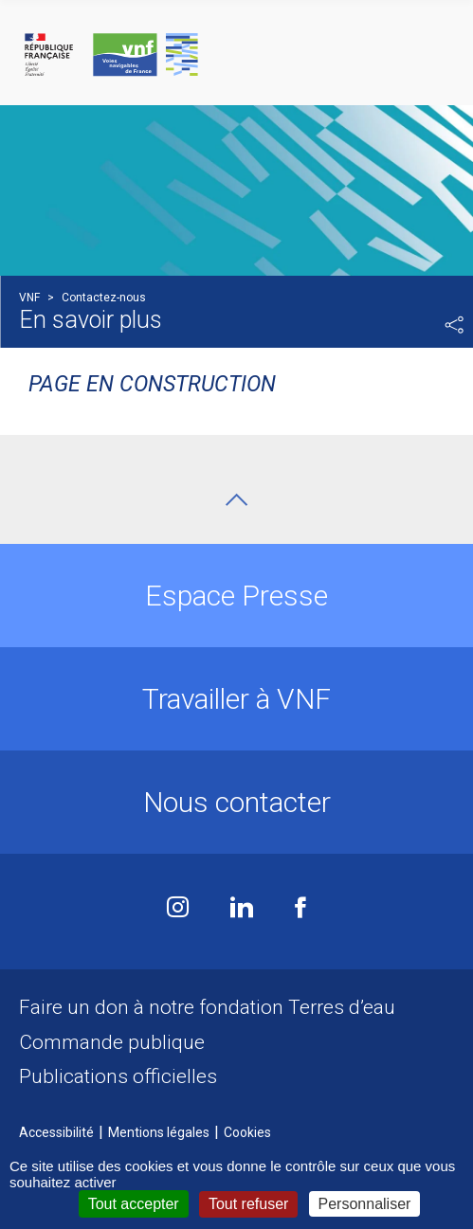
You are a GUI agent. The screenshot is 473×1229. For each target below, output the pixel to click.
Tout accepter (133, 1204)
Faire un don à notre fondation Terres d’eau (207, 1007)
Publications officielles (118, 1076)
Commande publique (112, 1042)
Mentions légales (158, 1132)
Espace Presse (236, 595)
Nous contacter (237, 802)
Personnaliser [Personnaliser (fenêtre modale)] (364, 1204)
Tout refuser (248, 1204)
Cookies (247, 1132)
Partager (454, 325)
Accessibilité (56, 1132)
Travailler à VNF (236, 698)
